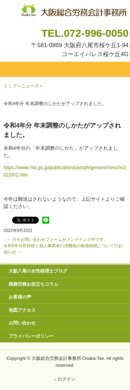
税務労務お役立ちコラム (33, 284)
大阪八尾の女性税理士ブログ (38, 271)
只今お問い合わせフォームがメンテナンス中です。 (57, 239)
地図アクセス (22, 310)
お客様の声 (20, 297)
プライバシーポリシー (31, 336)
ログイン (67, 379)
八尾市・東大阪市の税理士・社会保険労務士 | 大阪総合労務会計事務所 (73, 8)
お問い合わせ (22, 323)
